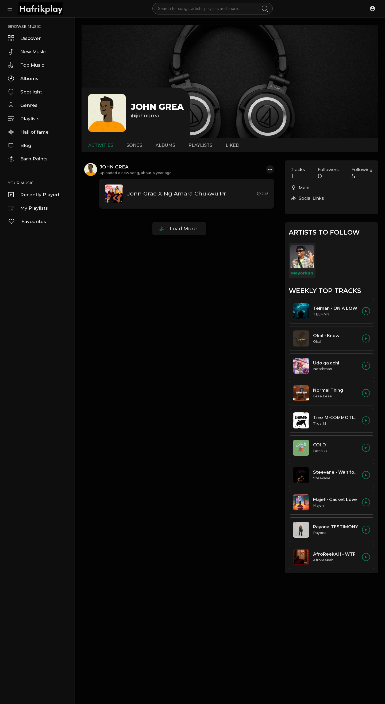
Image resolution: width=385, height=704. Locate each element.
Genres (22, 105)
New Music (27, 52)
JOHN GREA (157, 106)
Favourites (27, 221)
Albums (23, 78)
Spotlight (25, 92)
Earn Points (28, 159)
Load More (183, 229)
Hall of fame (28, 132)
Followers (328, 173)
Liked (232, 145)
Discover (24, 38)
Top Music (26, 65)
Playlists (24, 119)
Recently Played (33, 195)
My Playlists (28, 208)
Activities (100, 145)
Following (361, 173)
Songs (134, 145)
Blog (19, 145)
